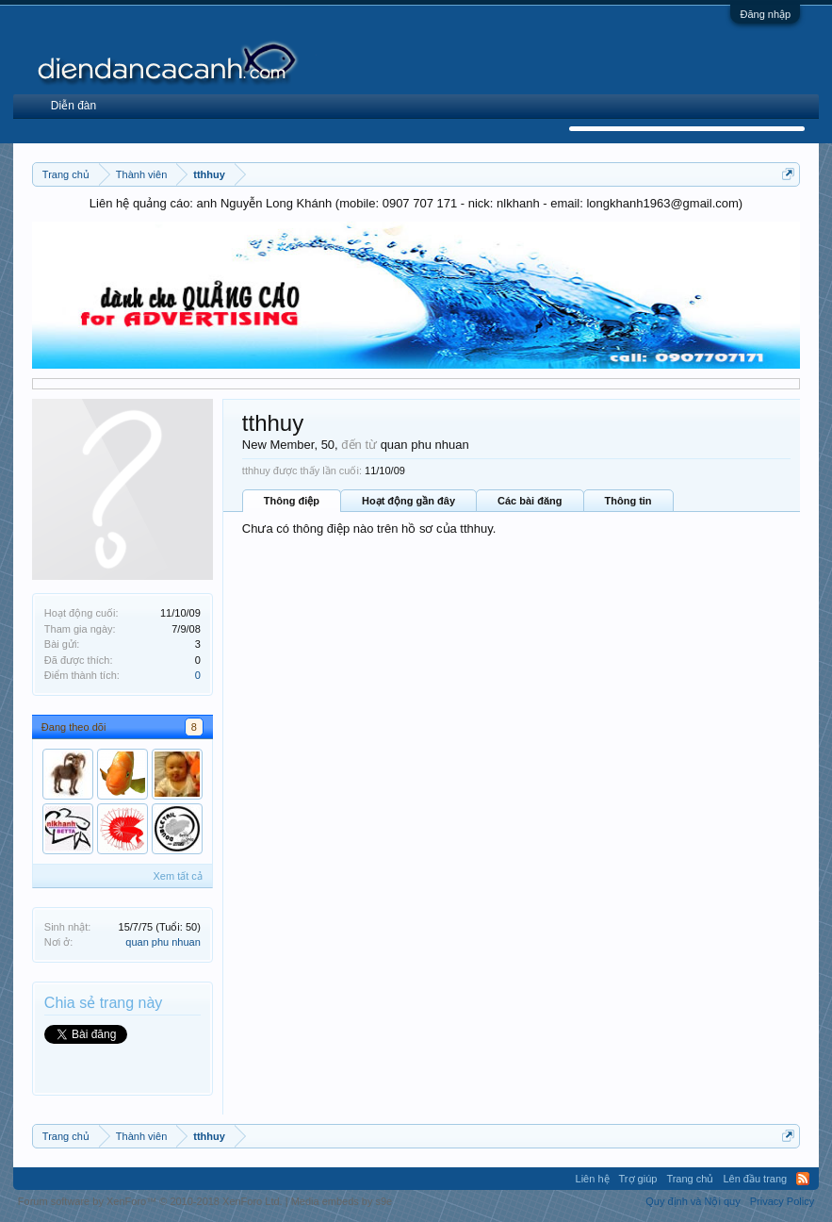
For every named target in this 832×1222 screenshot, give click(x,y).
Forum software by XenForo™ (150, 1201)
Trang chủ (689, 1178)
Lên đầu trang (755, 1178)
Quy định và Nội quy (693, 1201)
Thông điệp (291, 500)
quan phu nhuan (163, 942)
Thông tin (628, 500)
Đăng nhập (765, 14)
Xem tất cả (177, 876)
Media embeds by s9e (342, 1201)
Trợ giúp (638, 1178)
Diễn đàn (73, 105)
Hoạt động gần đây (408, 500)
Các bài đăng (530, 500)
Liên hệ (593, 1178)
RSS (802, 1178)
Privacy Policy (782, 1201)
